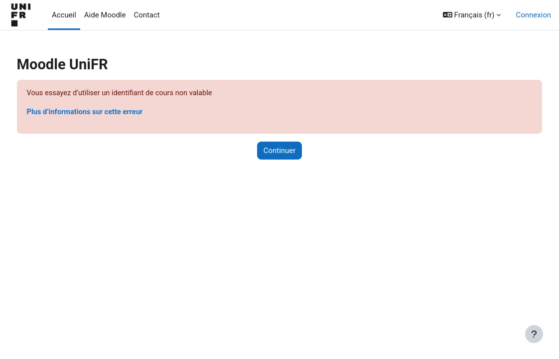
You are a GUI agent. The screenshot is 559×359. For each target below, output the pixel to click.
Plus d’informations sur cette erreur (104, 112)
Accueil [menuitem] (64, 14)
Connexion (533, 14)
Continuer (280, 151)
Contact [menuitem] (146, 14)
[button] (472, 15)
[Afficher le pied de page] (534, 334)
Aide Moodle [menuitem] (105, 14)
